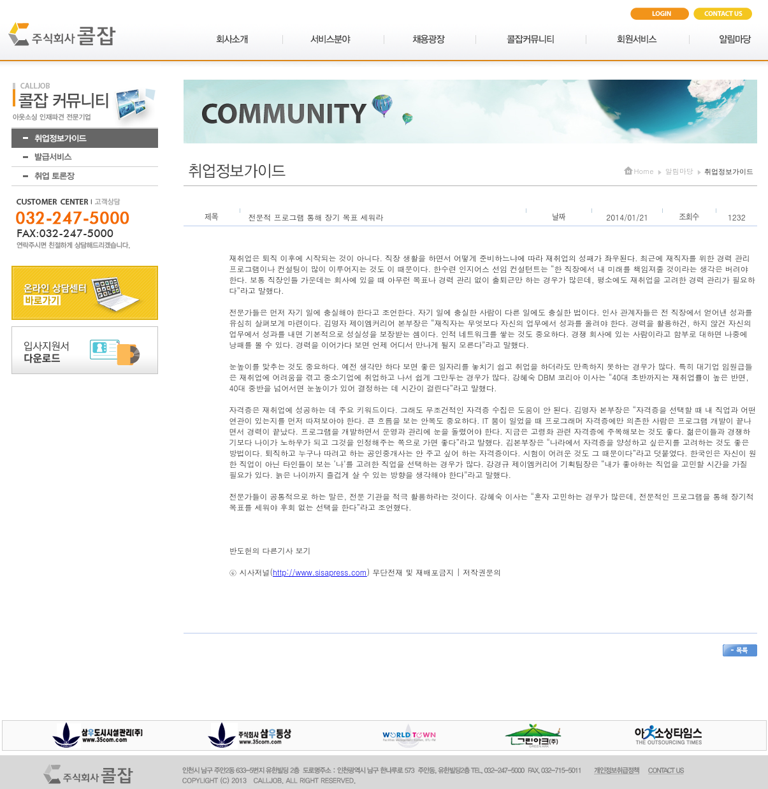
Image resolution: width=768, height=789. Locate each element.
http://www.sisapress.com (320, 572)
